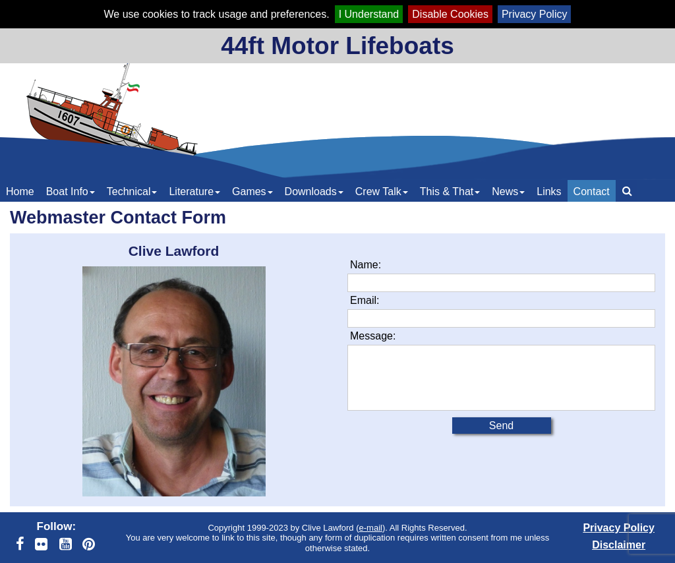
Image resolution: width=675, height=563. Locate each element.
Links (549, 191)
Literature (194, 191)
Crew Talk (381, 191)
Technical (132, 191)
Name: (365, 264)
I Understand (369, 14)
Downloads (314, 191)
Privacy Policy (535, 14)
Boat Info (70, 191)
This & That (450, 191)
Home (20, 191)
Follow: (56, 526)
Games (252, 191)
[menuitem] (20, 191)
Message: (373, 335)
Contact (591, 191)
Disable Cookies (450, 14)
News (508, 191)
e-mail (370, 528)
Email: (364, 300)
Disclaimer (618, 544)
